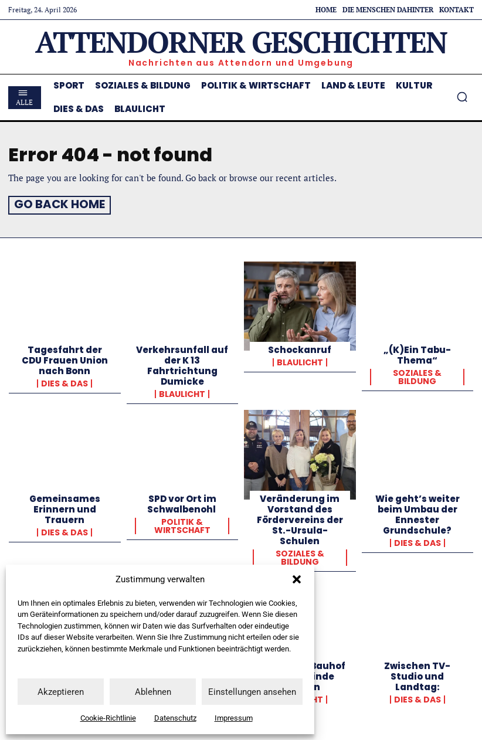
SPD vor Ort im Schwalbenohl (182, 501)
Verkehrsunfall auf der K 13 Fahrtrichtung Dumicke (182, 364)
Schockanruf (299, 348)
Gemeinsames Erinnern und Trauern (64, 507)
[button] (297, 579)
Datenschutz (175, 718)
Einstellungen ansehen (252, 692)
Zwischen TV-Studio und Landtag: (417, 674)
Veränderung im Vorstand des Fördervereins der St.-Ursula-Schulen (300, 517)
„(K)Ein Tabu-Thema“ (417, 353)
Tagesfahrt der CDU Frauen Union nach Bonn (65, 358)
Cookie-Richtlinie (108, 718)
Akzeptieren (61, 692)
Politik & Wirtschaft (182, 523)
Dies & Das (64, 382)
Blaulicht (182, 392)
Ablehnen (153, 692)
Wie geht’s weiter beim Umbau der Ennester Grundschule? (417, 512)
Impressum (234, 718)
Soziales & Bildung (417, 375)
